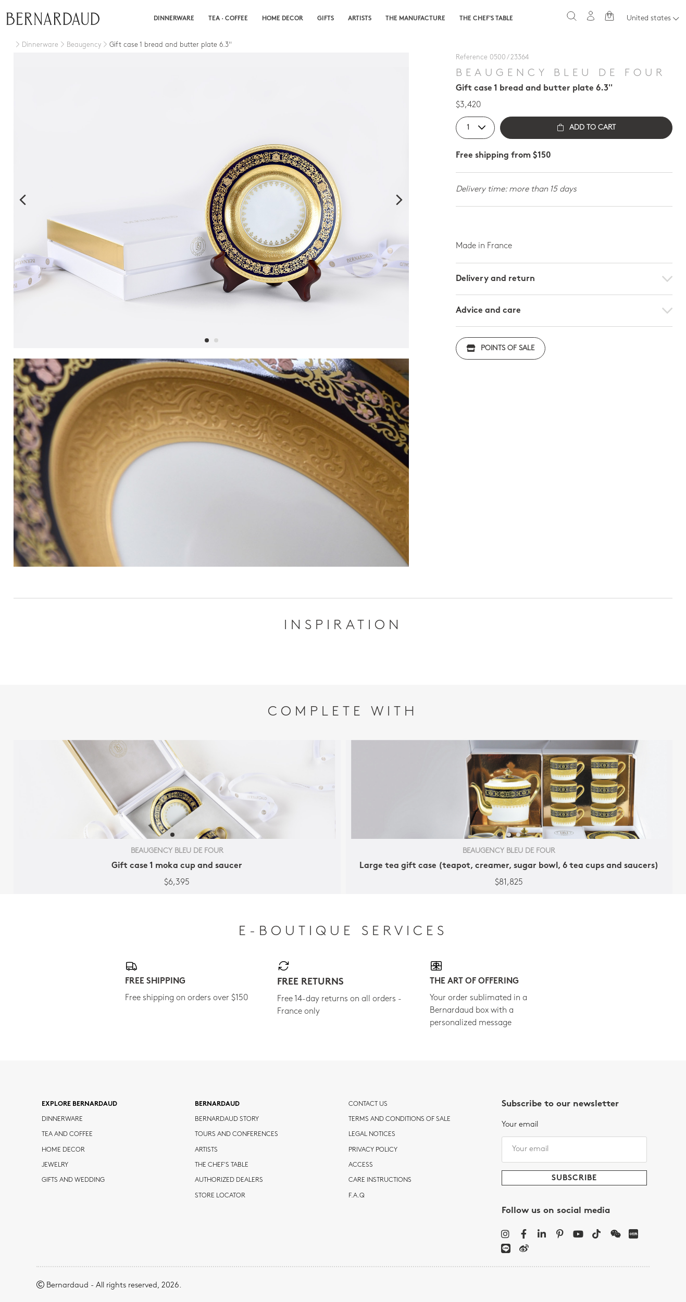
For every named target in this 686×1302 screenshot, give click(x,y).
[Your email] (574, 1150)
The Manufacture (415, 19)
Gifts (325, 19)
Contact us (368, 1104)
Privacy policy (372, 1150)
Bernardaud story (227, 1119)
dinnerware (62, 1119)
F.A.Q (356, 1196)
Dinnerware (174, 19)
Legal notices (371, 1134)
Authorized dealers (229, 1180)
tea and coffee (67, 1134)
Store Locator (220, 1196)
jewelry (55, 1165)
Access (360, 1165)
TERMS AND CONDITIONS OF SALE (399, 1119)
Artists (359, 19)
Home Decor (282, 19)
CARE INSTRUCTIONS (379, 1180)
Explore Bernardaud (79, 1104)
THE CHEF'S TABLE (221, 1165)
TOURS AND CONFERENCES (236, 1134)
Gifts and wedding (73, 1180)
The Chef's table (486, 19)
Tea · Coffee (228, 19)
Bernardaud (217, 1104)
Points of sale (500, 348)
